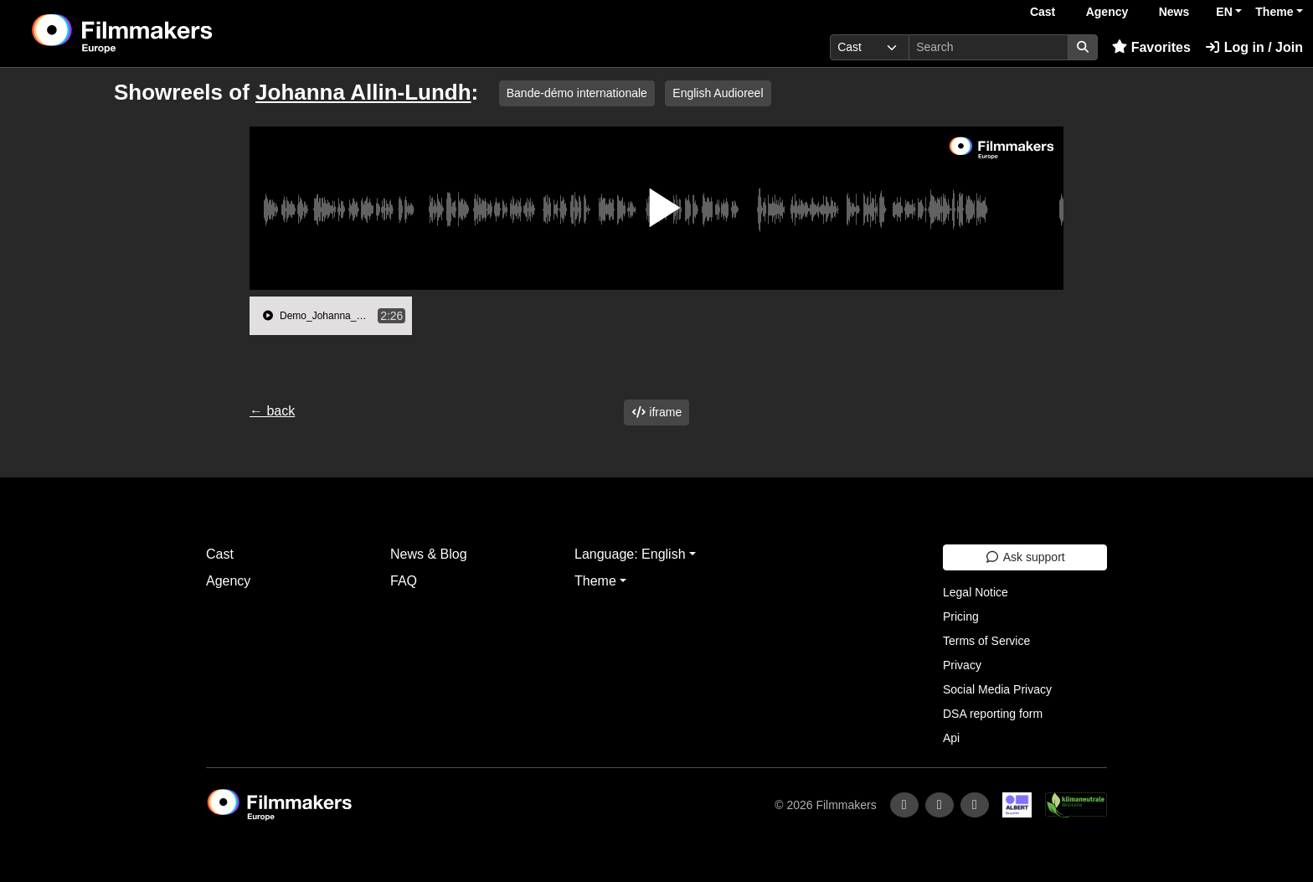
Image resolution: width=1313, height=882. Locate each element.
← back (272, 411)
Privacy (962, 665)
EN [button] (1224, 11)
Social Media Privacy (997, 689)
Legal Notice (975, 592)
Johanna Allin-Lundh (363, 92)
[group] (331, 316)
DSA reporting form (993, 713)
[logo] (164, 33)
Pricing (961, 616)
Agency (1107, 11)
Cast (1042, 11)
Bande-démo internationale (577, 93)
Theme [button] (1274, 11)
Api (951, 738)
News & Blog (428, 554)
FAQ (403, 581)
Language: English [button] (630, 554)
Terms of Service (986, 640)
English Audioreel (717, 93)
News (1174, 11)
